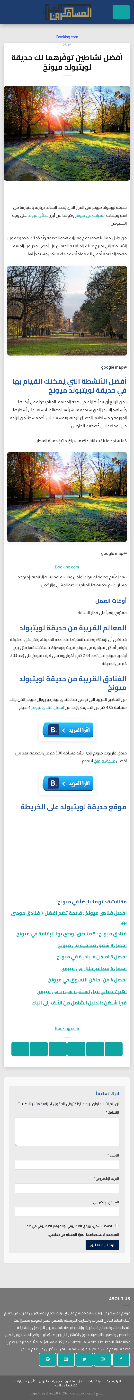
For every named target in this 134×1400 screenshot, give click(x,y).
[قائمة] (121, 12)
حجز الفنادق (74, 1381)
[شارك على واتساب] (114, 1049)
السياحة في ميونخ (90, 215)
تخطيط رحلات (66, 1385)
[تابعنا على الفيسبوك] (121, 1360)
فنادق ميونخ (104, 760)
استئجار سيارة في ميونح (63, 991)
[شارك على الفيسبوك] (95, 1049)
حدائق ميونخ (38, 215)
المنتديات (96, 1381)
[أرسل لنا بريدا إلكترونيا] (66, 1360)
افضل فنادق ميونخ (47, 707)
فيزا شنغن (115, 1002)
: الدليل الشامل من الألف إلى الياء (67, 1002)
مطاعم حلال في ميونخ (85, 968)
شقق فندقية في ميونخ (83, 945)
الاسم (113, 1155)
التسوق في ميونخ (68, 979)
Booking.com (67, 37)
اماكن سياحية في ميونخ (83, 956)
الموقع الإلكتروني (106, 1202)
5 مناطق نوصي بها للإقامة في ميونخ (56, 933)
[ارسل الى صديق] (57, 1049)
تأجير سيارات (25, 1381)
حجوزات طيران (50, 1381)
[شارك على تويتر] (76, 1049)
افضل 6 (118, 956)
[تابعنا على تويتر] (84, 1360)
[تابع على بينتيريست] (47, 1360)
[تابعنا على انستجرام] (102, 1360)
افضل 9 (118, 945)
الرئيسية (114, 1381)
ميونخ (67, 44)
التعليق (112, 1112)
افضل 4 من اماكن (108, 979)
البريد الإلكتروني (106, 1179)
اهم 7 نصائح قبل (109, 991)
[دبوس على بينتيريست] (39, 1049)
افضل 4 (118, 968)
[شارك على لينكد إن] (20, 1049)
